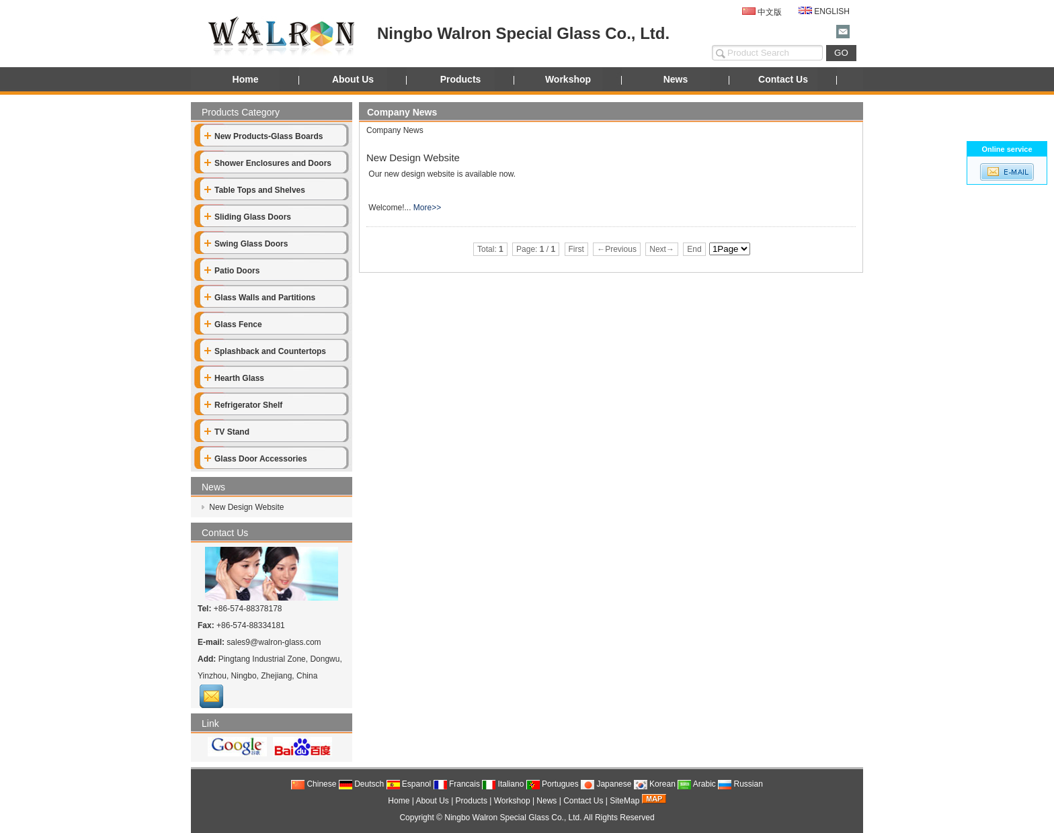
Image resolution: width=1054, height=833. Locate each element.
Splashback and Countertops (265, 351)
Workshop (568, 79)
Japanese (606, 784)
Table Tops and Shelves (254, 190)
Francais (457, 784)
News (675, 79)
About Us (353, 79)
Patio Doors (231, 270)
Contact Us (783, 79)
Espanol (409, 784)
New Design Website (245, 507)
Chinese (313, 784)
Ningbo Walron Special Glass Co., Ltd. (512, 817)
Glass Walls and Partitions (259, 297)
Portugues (552, 784)
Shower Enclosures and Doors (267, 163)
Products (460, 79)
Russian (740, 784)
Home (246, 79)
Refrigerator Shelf (243, 405)
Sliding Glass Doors (247, 217)
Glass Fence (233, 324)
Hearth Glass (234, 378)
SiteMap (624, 800)
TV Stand (226, 432)
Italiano (503, 784)
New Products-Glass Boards (263, 136)
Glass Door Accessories (255, 459)
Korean (655, 784)
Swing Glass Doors (246, 244)
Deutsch (361, 784)
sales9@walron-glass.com (274, 642)
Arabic (697, 784)
